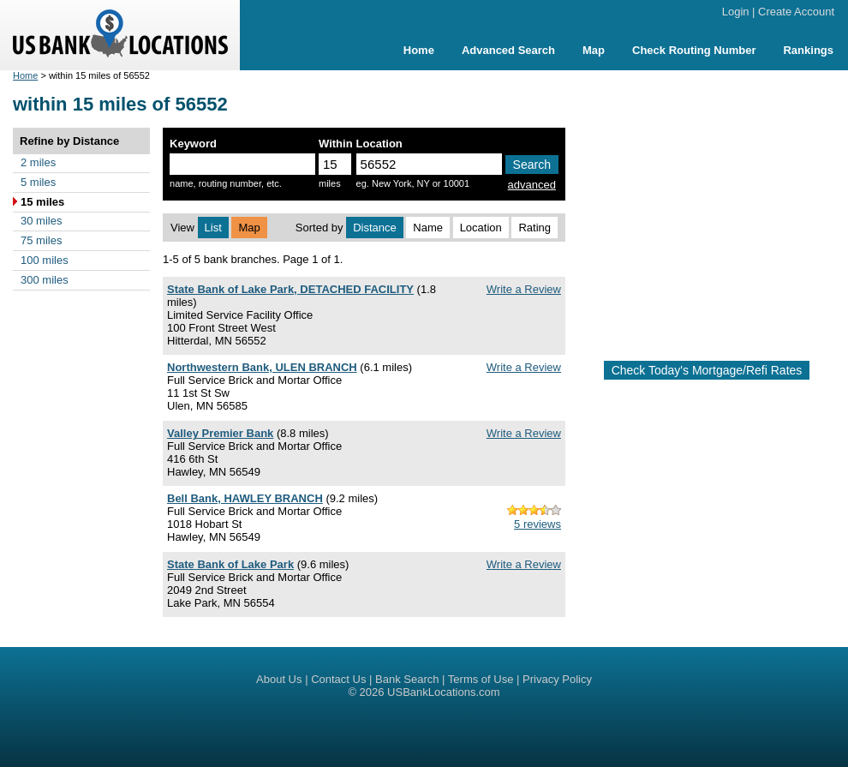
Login (735, 11)
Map (593, 50)
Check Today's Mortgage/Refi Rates (707, 370)
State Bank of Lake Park (230, 564)
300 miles (45, 279)
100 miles (45, 260)
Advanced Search (508, 50)
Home (418, 50)
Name (428, 227)
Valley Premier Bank (220, 433)
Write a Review (524, 289)
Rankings (808, 50)
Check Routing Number (693, 50)
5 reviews (537, 524)
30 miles (41, 220)
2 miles (38, 162)
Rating (534, 227)
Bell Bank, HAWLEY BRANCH (245, 498)
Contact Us (338, 679)
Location (481, 227)
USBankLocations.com (443, 692)
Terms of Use (481, 679)
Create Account (796, 11)
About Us (279, 679)
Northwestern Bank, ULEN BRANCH (262, 367)
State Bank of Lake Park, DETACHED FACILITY (290, 289)
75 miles (41, 240)
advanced (532, 184)
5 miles (38, 182)
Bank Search (407, 679)
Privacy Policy (557, 679)
